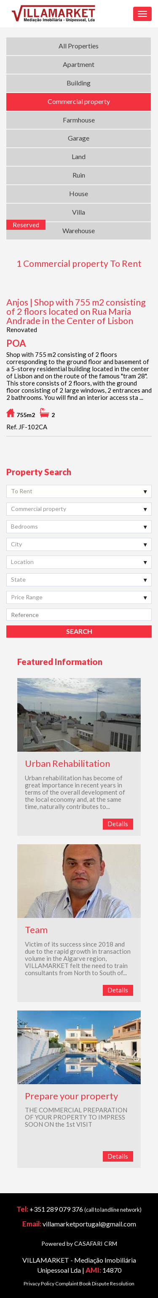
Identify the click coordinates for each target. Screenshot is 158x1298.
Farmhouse (79, 120)
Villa (78, 212)
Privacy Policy (39, 1283)
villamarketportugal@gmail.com (89, 1224)
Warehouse (78, 230)
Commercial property (79, 101)
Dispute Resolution (113, 1283)
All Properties (79, 46)
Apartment (78, 64)
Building (79, 83)
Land (79, 156)
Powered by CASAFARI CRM (79, 1243)
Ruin (78, 175)
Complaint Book (73, 1283)
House (78, 193)
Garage (78, 138)
